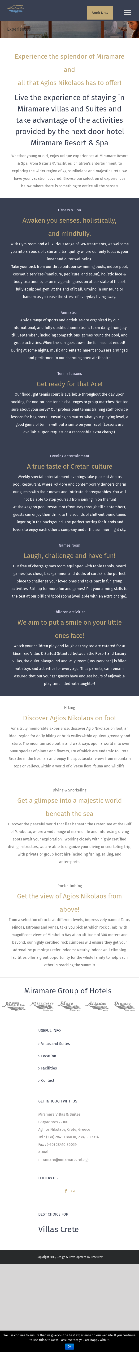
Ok (69, 1346)
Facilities (49, 1068)
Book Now (99, 13)
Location (48, 1056)
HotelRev (97, 1257)
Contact (47, 1080)
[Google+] (73, 1191)
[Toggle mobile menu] (128, 12)
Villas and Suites (55, 1043)
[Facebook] (66, 1191)
